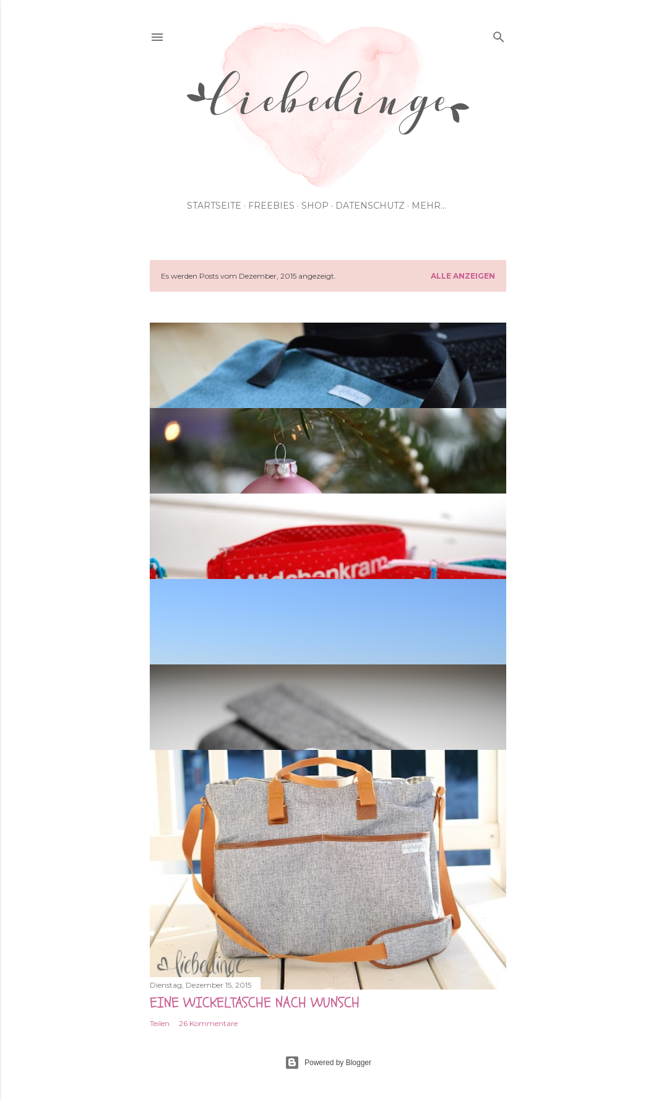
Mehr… (429, 205)
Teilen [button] (160, 1023)
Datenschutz (370, 205)
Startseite (214, 205)
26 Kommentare (208, 1023)
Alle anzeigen (463, 276)
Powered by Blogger (328, 1062)
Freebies (271, 205)
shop (315, 205)
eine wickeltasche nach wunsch (255, 1003)
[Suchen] (498, 34)
